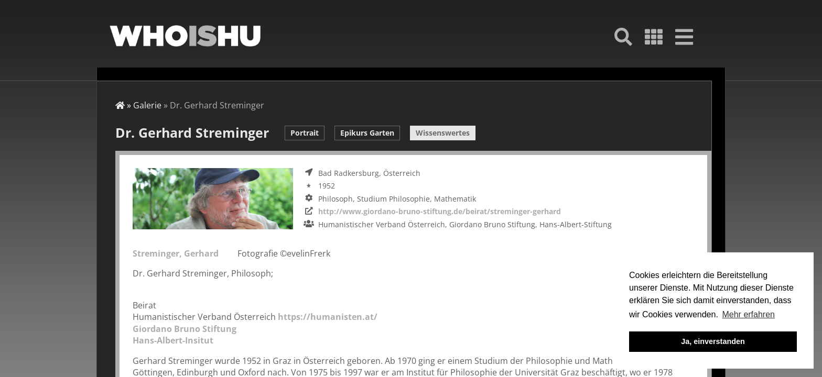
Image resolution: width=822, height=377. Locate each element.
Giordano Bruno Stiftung (184, 329)
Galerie (147, 105)
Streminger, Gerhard (176, 253)
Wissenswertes (443, 133)
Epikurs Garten (367, 133)
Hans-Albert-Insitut (173, 340)
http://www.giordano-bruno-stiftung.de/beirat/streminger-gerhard (439, 211)
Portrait (304, 133)
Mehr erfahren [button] (748, 314)
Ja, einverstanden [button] (713, 341)
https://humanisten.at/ (327, 317)
